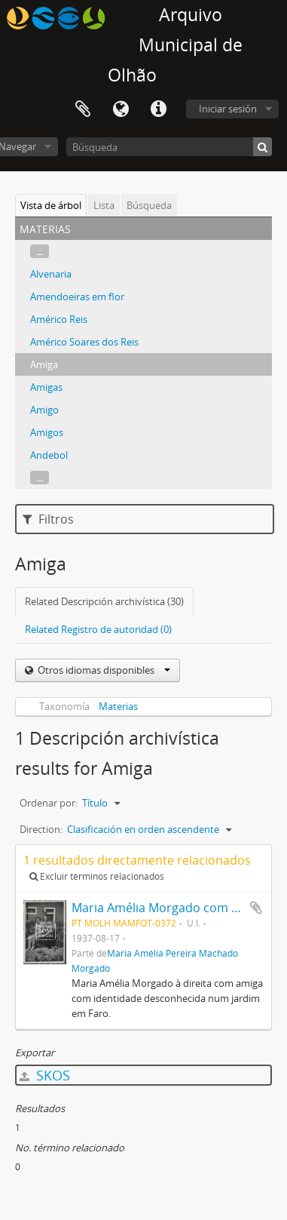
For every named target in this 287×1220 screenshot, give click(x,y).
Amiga (44, 364)
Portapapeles (83, 109)
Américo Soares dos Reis (84, 342)
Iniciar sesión (228, 108)
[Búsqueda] (169, 146)
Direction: (41, 829)
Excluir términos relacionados (96, 876)
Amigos (46, 432)
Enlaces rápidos (158, 109)
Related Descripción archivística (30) (104, 601)
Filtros (48, 519)
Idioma (120, 109)
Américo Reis (58, 319)
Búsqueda (149, 205)
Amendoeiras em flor (77, 296)
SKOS (45, 1075)
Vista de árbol (50, 205)
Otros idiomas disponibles (102, 670)
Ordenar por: (49, 803)
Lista (103, 205)
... (39, 251)
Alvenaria (51, 274)
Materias (118, 706)
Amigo (44, 409)
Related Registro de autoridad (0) (98, 629)
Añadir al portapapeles (256, 907)
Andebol (49, 455)
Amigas (46, 387)
